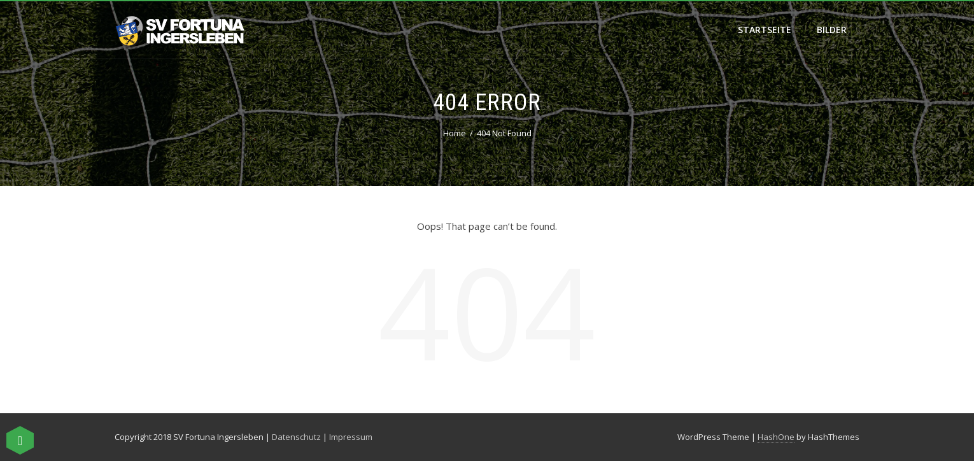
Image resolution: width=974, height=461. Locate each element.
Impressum (350, 437)
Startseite (764, 30)
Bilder (832, 30)
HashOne (776, 437)
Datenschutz (296, 437)
